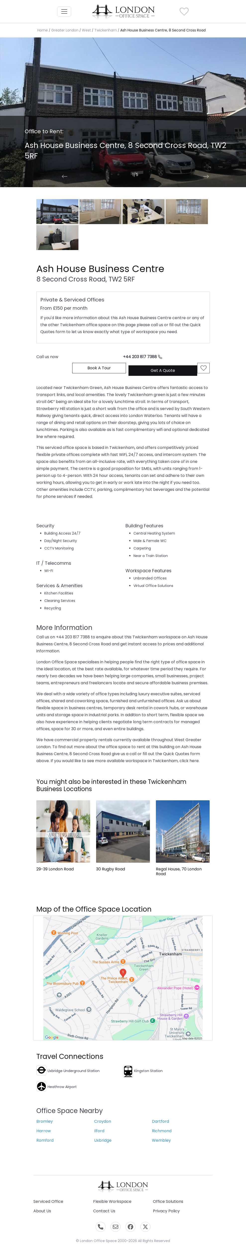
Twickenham (105, 30)
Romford (45, 1140)
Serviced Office (48, 1201)
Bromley (44, 1121)
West (86, 30)
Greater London (64, 30)
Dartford (160, 1121)
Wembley (161, 1140)
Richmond (162, 1131)
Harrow (43, 1131)
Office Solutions (168, 1201)
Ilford (99, 1131)
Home (42, 30)
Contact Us (104, 1211)
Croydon (102, 1121)
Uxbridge (103, 1140)
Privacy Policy (166, 1211)
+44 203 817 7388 (142, 357)
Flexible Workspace (112, 1201)
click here (189, 761)
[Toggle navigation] (64, 11)
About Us (42, 1211)
